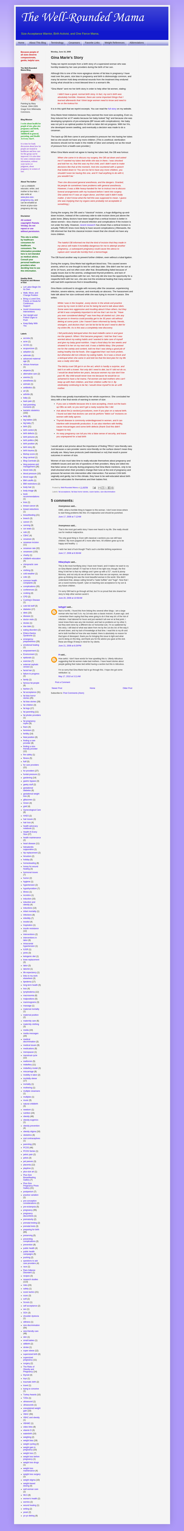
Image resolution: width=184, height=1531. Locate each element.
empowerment (29, 651)
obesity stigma (29, 1131)
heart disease (29, 843)
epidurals (27, 657)
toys (25, 1378)
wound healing (29, 1505)
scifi (25, 1299)
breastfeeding (29, 515)
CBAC (26, 535)
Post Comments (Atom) (73, 693)
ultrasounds (28, 1405)
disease (26, 616)
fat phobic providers (32, 715)
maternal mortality (31, 1009)
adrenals (27, 355)
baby (25, 398)
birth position (29, 443)
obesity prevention (31, 1126)
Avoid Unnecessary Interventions (32, 310)
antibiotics (27, 387)
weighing (27, 1437)
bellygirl (62, 607)
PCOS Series (29, 1151)
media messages (31, 1033)
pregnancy (28, 1210)
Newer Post (57, 688)
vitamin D (27, 1430)
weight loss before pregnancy (31, 1457)
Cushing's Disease (31, 600)
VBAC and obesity (31, 1417)
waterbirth (27, 1433)
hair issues (28, 819)
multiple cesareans (31, 1091)
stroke (26, 1347)
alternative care (30, 374)
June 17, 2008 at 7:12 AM (70, 517)
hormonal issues (30, 872)
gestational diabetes (28, 789)
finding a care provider (29, 741)
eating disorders (30, 630)
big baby (27, 423)
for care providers (31, 765)
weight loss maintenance (29, 1469)
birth (25, 426)
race (25, 1267)
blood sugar (28, 477)
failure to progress (31, 674)
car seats (27, 528)
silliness (26, 1322)
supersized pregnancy (28, 1358)
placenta (27, 1165)
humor (26, 878)
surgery (26, 1363)
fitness (26, 758)
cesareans (28, 551)
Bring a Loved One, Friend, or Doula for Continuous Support (32, 302)
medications (28, 1048)
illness (26, 892)
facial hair (27, 670)
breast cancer (29, 506)
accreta (26, 338)
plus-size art (28, 1171)
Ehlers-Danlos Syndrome (29, 634)
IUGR (25, 949)
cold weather (29, 573)
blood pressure (30, 473)
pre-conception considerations (30, 1202)
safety (26, 1289)
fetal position (29, 737)
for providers (29, 771)
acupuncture (28, 348)
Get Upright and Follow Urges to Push (30, 317)
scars (25, 1295)
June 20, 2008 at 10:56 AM (70, 598)
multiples (27, 1097)
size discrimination (107, 492)
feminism (27, 730)
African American (31, 364)
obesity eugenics (30, 1120)
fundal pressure (30, 774)
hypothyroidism (30, 888)
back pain (27, 401)
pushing (26, 1257)
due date (27, 626)
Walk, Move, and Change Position (30, 294)
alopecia (27, 370)
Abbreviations (137, 42)
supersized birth (30, 1354)
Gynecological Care (32, 810)
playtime (27, 1168)
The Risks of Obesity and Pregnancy (29, 1369)
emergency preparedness (29, 640)
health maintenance (32, 837)
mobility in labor (30, 1075)
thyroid (26, 1375)
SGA (25, 1313)
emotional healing (31, 645)
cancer (26, 522)
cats (25, 532)
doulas (26, 623)
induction (27, 899)
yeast (25, 1512)
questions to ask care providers (30, 1262)
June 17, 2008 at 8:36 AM (70, 553)
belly (25, 416)
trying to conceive (31, 1389)
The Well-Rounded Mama (82, 17)
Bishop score (29, 454)
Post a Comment (62, 682)
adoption (27, 352)
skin (25, 1337)
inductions (27, 908)
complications (29, 586)
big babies (28, 420)
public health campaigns (29, 1252)
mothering (27, 1087)
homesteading (29, 863)
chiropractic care (30, 564)
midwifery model (30, 1068)
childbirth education (32, 558)
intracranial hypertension (29, 944)
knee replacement (31, 960)
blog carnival (29, 457)
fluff (25, 761)
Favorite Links (92, 42)
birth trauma (28, 450)
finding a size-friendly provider (30, 747)
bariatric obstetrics (31, 410)
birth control (28, 430)
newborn (27, 1109)
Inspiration (28, 925)
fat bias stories (29, 701)
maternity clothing (31, 1024)
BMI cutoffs (28, 480)
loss (25, 988)
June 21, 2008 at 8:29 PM (70, 646)
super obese (28, 1350)
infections (27, 915)
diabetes (27, 609)
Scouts (26, 1302)
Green (26, 803)
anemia (26, 377)
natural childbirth (30, 1104)
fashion (26, 689)
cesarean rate (29, 548)
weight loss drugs (31, 1462)
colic (25, 577)
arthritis (26, 394)
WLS (25, 1495)
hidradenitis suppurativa (28, 848)
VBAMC (27, 1423)
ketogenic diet (29, 956)
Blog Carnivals (29, 461)
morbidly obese (30, 1078)
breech (26, 518)
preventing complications (29, 1240)
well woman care (30, 1489)
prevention (28, 1245)
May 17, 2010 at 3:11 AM (70, 676)
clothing (26, 570)
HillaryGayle (64, 562)
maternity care (29, 1021)
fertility (26, 734)
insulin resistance (31, 928)
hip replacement (30, 853)
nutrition (27, 1113)
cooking (26, 593)
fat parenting (29, 712)
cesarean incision (31, 542)
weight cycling (29, 1444)
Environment (29, 654)
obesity (26, 1116)
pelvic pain (28, 1154)
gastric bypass (29, 781)
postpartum (28, 1191)
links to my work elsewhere (30, 977)
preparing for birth (31, 1229)
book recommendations (31, 495)
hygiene (26, 881)
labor (25, 965)
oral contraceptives (31, 1138)
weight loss (28, 1453)
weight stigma (29, 1480)
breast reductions (31, 509)
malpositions (29, 999)
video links (28, 1427)
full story (112, 108)
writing (26, 1509)
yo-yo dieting (29, 1516)
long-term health (30, 985)
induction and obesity (29, 903)
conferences (28, 590)
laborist (26, 969)
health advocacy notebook (30, 827)
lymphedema (29, 992)
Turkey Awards (30, 1394)
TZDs (25, 1398)
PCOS (26, 1147)
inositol (26, 922)
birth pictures (29, 437)
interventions (29, 934)
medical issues (30, 1045)
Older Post (127, 688)
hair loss (27, 822)
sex (25, 1309)
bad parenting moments (29, 406)
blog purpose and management (31, 465)
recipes (26, 1276)
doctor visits (28, 619)
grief (25, 806)
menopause (28, 1052)
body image (28, 491)
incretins (27, 895)
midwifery (27, 1064)
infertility (27, 918)
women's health (30, 1498)
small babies (29, 1340)
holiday (26, 859)
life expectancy (30, 972)
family (26, 679)
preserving (28, 1235)
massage (27, 1006)
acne (25, 341)
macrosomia (28, 995)
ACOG (26, 345)
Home (21, 42)
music (26, 1100)
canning (26, 525)
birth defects (28, 433)
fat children (28, 705)
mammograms (29, 1002)
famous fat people (31, 683)
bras (25, 502)
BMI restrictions (30, 484)
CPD (25, 596)
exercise (27, 661)
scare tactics (94, 492)
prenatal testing (30, 1223)
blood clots (28, 470)
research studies (30, 1279)
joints (25, 953)
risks (25, 1285)
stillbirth (26, 1344)
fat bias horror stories (79, 492)
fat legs (26, 708)
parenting (27, 1144)
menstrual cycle (30, 1055)
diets (25, 613)
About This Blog (37, 42)
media (26, 1030)
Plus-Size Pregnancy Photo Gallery (31, 1185)
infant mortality (29, 911)
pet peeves (28, 1161)
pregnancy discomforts (28, 1214)
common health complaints (30, 581)
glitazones (27, 799)
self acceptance (30, 1306)
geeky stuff (28, 784)
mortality (27, 1084)
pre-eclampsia (29, 1207)
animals (26, 384)
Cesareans (74, 42)
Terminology (57, 42)
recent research (88, 225)
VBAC (26, 1414)
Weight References (115, 42)
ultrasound (28, 1401)
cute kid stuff (29, 606)
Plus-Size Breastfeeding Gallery (29, 1177)
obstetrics (27, 1135)
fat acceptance (64, 492)
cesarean (27, 539)
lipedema (27, 982)
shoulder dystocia (31, 1316)
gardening (27, 777)
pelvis (26, 1158)
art (24, 391)
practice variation (31, 1195)
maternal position (31, 1015)
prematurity (28, 1219)
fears (25, 727)
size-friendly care (31, 1331)
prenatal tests (29, 1226)
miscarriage (28, 1071)
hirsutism (27, 856)
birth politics (28, 440)
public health (29, 1248)
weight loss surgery (32, 1474)
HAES (26, 816)
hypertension (29, 885)
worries (26, 1502)
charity (26, 555)
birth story (27, 447)
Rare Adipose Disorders (29, 1271)
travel (25, 1385)
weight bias (28, 1440)
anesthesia (28, 381)
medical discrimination (29, 1040)
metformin (27, 1061)
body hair (27, 487)
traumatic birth (29, 1382)
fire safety (27, 754)
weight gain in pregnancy (29, 1448)
